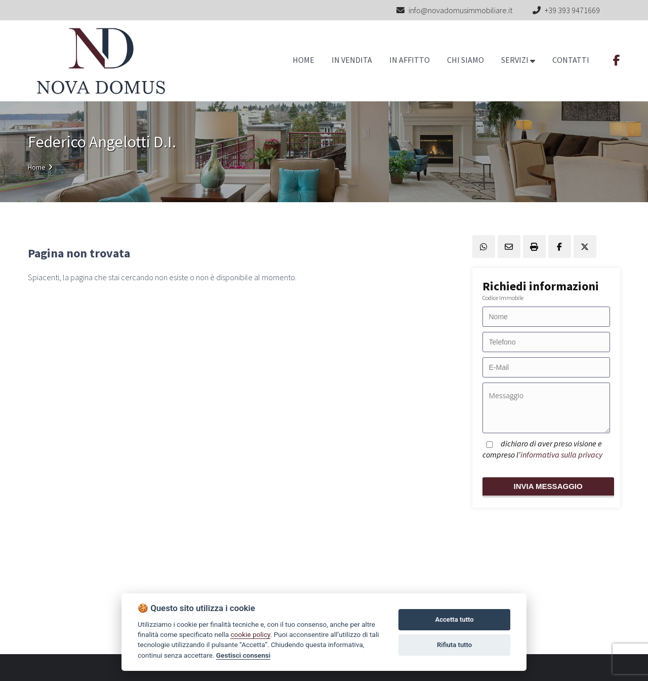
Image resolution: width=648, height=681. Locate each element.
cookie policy (250, 634)
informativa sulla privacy (561, 454)
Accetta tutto (454, 619)
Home (37, 167)
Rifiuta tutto (454, 645)
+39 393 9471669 (572, 10)
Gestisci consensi (243, 655)
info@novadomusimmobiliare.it (454, 10)
